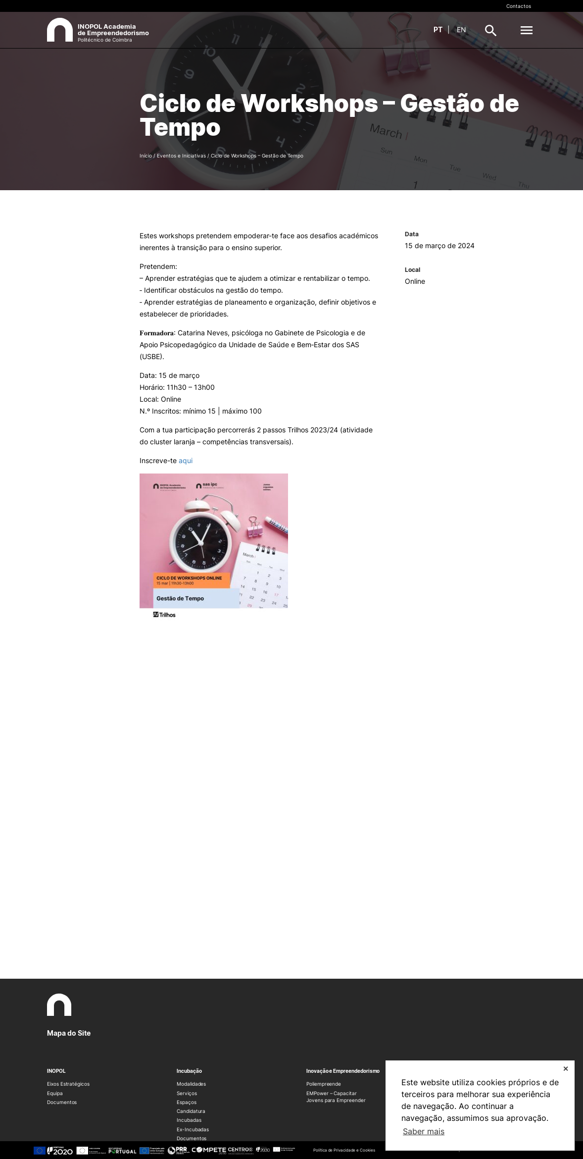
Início (146, 155)
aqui (186, 460)
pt (438, 29)
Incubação (189, 1071)
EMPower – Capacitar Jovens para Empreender (336, 1096)
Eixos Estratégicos (68, 1084)
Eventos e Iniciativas (181, 155)
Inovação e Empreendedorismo (343, 1071)
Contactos (518, 6)
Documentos (62, 1102)
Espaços (186, 1102)
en (461, 29)
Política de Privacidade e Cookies (344, 1150)
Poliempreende (323, 1084)
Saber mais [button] (423, 1131)
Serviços (187, 1093)
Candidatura (191, 1111)
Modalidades (191, 1084)
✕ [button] (566, 1068)
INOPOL (56, 1071)
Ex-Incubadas (193, 1129)
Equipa (55, 1093)
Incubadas (189, 1120)
